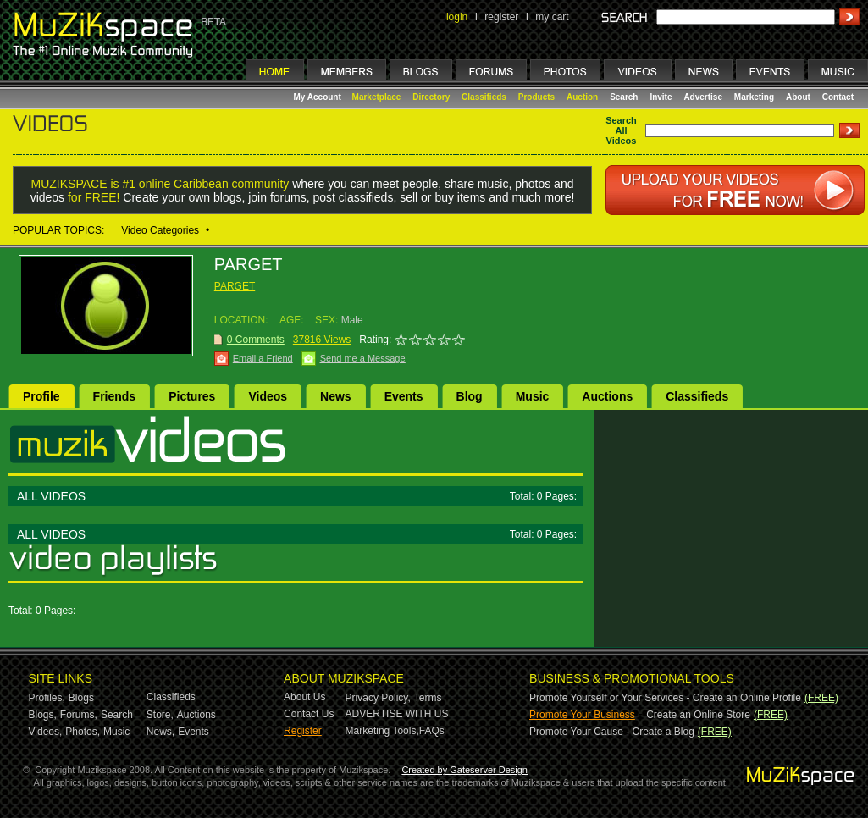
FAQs (432, 731)
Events (403, 396)
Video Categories (160, 230)
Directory (431, 97)
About (798, 97)
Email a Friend (263, 358)
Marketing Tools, (382, 731)
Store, (160, 715)
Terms (428, 698)
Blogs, (43, 715)
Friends (114, 396)
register (501, 17)
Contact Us (309, 714)
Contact (838, 97)
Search (624, 97)
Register (303, 731)
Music (533, 396)
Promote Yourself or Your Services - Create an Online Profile (665, 698)
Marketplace (376, 97)
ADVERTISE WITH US (397, 714)
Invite (661, 97)
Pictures (192, 396)
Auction (582, 97)
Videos (267, 396)
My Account (319, 97)
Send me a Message (363, 358)
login (456, 17)
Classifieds (484, 97)
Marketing (754, 97)
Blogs (81, 698)
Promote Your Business (582, 715)
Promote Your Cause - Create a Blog (611, 732)
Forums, (78, 715)
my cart (551, 17)
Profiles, (47, 698)
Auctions (607, 396)
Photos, (82, 732)
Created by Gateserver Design (464, 770)
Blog (469, 396)
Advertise (702, 97)
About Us (304, 697)
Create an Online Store (698, 715)
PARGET (234, 286)
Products (536, 97)
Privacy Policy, (378, 698)
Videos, (46, 732)
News (335, 396)
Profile (41, 396)
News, (160, 732)
